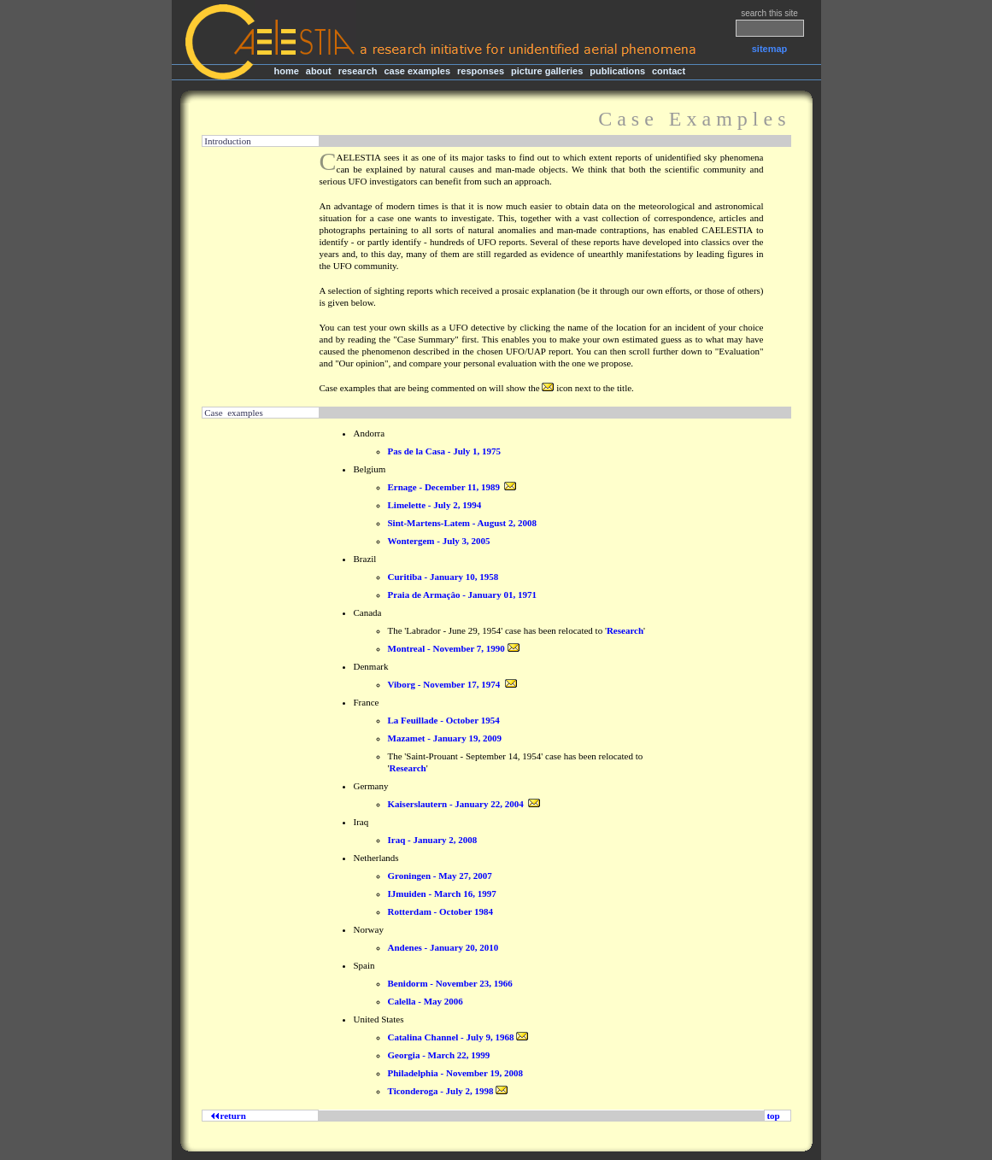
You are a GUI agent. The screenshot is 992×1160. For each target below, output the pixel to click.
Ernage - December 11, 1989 (444, 487)
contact (668, 71)
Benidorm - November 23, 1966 (450, 983)
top (774, 1115)
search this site (769, 13)
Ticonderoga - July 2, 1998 (441, 1091)
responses (480, 71)
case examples (417, 71)
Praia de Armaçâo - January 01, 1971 (462, 594)
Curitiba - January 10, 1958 (443, 576)
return (231, 1115)
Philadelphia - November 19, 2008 (455, 1073)
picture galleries (547, 71)
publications (617, 71)
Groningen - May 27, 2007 (440, 875)
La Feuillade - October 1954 (444, 720)
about (319, 71)
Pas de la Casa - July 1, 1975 (445, 451)
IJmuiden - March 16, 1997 (442, 893)
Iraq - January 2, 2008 (433, 840)
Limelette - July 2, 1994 (435, 505)
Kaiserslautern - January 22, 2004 (456, 804)
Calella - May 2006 (425, 1001)
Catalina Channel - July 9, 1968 (451, 1037)
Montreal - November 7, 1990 (446, 648)
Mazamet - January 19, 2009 (445, 738)
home (286, 71)
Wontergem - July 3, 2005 (439, 541)
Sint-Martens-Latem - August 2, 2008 (462, 523)
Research (625, 630)
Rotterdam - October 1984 (441, 911)
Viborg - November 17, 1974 (444, 684)
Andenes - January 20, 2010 (443, 947)
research (358, 71)
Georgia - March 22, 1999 (439, 1055)
